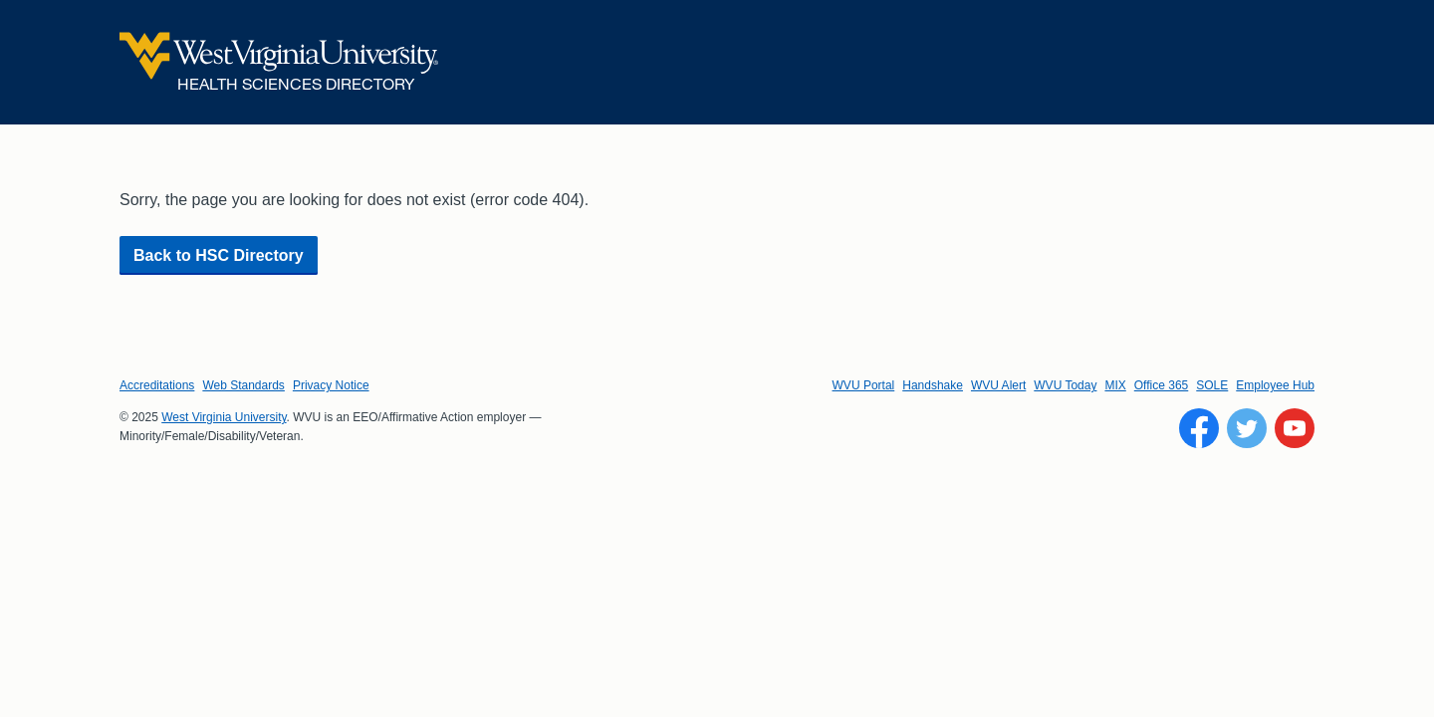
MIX (1114, 385)
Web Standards (243, 385)
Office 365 (1161, 385)
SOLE (1212, 385)
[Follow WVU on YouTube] (1294, 428)
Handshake (932, 385)
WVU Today (1065, 385)
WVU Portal (864, 385)
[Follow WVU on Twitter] (1247, 428)
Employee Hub (1275, 385)
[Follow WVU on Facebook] (1199, 428)
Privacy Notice (331, 385)
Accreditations (157, 385)
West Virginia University (223, 417)
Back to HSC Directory (218, 255)
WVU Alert (998, 385)
